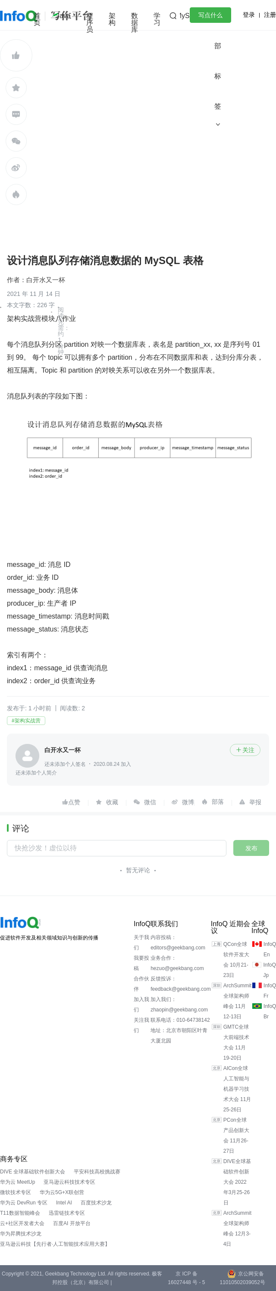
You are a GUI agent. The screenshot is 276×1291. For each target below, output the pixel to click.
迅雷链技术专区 (67, 1213)
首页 (37, 19)
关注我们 (141, 1025)
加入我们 (141, 1004)
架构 (112, 19)
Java (63, 15)
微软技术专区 (15, 1192)
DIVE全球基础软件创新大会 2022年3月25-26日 (237, 1182)
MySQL (187, 15)
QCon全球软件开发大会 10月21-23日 (236, 959)
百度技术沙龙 (96, 1203)
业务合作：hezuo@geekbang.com (177, 963)
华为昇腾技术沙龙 (20, 1234)
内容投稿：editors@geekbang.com (178, 942)
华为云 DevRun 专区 (23, 1203)
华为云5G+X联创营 (62, 1192)
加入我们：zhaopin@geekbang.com (179, 1004)
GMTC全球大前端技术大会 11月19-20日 (236, 1042)
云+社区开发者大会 (22, 1223)
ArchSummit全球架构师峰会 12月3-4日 (237, 1228)
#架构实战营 (26, 721)
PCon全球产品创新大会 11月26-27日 (236, 1135)
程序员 (89, 22)
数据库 (134, 22)
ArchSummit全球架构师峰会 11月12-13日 (237, 1001)
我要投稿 (141, 963)
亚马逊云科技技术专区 (69, 1182)
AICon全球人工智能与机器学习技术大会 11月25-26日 (237, 1089)
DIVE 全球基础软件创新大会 (32, 1172)
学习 (157, 19)
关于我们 (141, 942)
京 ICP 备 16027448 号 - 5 (186, 1278)
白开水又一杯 (45, 279)
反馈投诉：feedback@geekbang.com (181, 984)
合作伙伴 (141, 984)
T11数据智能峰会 (20, 1213)
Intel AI (64, 1203)
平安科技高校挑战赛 (97, 1172)
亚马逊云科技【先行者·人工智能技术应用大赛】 (55, 1244)
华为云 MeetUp (17, 1182)
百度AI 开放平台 (72, 1223)
